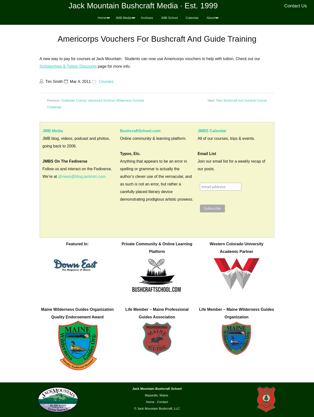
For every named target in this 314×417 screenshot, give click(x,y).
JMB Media (123, 18)
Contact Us (295, 5)
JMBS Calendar (211, 131)
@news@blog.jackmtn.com (82, 176)
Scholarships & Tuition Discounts (68, 66)
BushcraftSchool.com (140, 131)
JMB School (169, 18)
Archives (147, 18)
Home (102, 18)
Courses (106, 81)
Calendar (192, 18)
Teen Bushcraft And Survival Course (241, 100)
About (211, 18)
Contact (162, 402)
